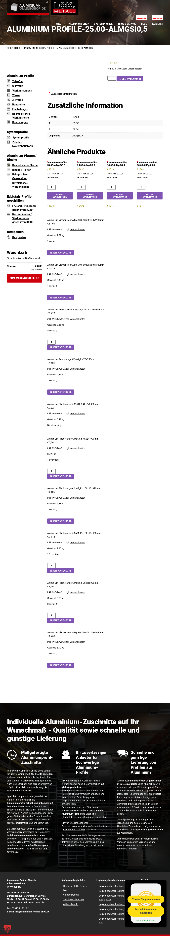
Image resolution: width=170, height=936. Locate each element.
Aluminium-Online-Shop (31, 770)
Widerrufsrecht (70, 904)
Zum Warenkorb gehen (25, 278)
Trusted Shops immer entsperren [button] (146, 911)
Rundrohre (18, 104)
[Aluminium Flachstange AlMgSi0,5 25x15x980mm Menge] (51, 615)
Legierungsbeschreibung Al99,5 (115, 914)
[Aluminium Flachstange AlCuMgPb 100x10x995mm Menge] (51, 565)
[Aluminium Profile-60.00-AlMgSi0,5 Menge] (141, 187)
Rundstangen (20, 122)
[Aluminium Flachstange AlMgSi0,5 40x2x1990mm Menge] (51, 471)
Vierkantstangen (22, 90)
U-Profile (17, 86)
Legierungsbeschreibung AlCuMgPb (117, 886)
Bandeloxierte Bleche (25, 165)
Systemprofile (20, 137)
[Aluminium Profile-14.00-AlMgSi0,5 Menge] (111, 187)
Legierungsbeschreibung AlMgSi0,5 (117, 904)
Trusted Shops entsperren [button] (146, 899)
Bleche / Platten (21, 169)
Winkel (16, 95)
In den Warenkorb (130, 79)
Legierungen (44, 780)
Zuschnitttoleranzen (72, 826)
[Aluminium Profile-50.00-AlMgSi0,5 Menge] (51, 187)
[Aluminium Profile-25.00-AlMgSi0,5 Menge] (111, 78)
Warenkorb (157, 18)
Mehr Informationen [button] (146, 920)
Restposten (19, 237)
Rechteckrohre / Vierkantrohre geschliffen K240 (22, 218)
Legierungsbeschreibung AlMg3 (115, 891)
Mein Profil (141, 18)
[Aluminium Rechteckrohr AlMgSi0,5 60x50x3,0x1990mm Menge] (51, 342)
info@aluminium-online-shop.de (32, 911)
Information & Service (74, 829)
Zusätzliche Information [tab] (64, 94)
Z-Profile (17, 99)
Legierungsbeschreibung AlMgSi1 (116, 909)
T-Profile (17, 81)
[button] (7, 928)
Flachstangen (20, 109)
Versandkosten (135, 68)
